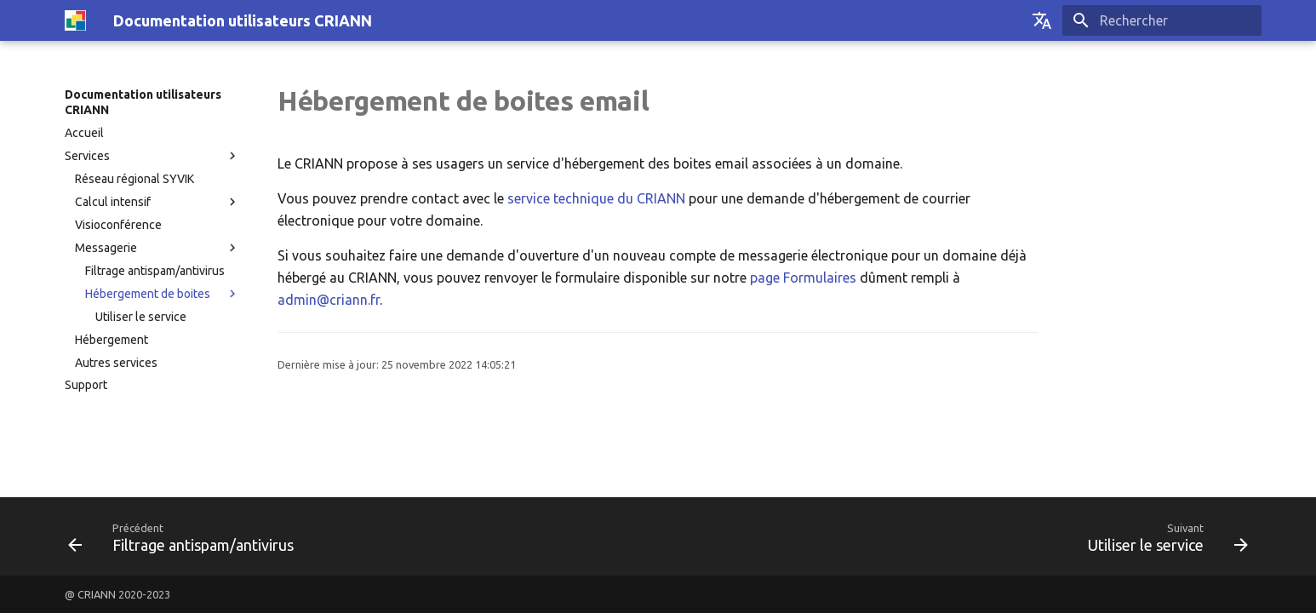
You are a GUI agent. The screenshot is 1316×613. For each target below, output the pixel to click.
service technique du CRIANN (596, 198)
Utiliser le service (140, 317)
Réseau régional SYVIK (134, 179)
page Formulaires (803, 277)
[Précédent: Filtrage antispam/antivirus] (186, 536)
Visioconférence (118, 225)
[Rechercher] (1162, 20)
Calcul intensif (113, 202)
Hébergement (111, 340)
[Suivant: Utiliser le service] (1162, 536)
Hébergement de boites (147, 294)
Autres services (116, 363)
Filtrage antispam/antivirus (155, 271)
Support (86, 385)
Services (87, 156)
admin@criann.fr (329, 299)
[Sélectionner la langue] (1042, 20)
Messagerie (106, 248)
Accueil (84, 133)
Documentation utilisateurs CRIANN (143, 102)
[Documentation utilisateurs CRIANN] (75, 20)
